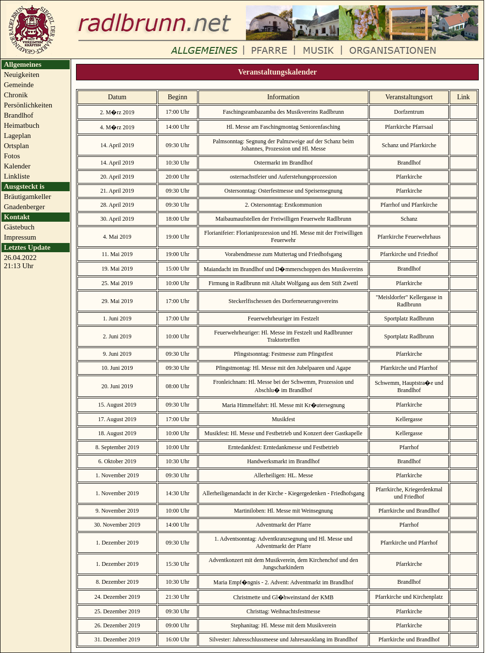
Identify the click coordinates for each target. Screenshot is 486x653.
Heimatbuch (21, 125)
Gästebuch (19, 227)
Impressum (20, 237)
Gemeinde (19, 85)
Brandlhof (18, 115)
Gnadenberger (24, 207)
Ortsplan (16, 146)
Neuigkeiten (21, 74)
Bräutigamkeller (27, 196)
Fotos (12, 156)
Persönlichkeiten (28, 105)
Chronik (16, 95)
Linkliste (17, 176)
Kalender (17, 166)
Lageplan (17, 135)
